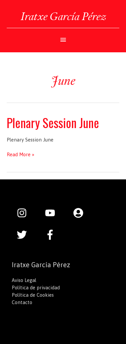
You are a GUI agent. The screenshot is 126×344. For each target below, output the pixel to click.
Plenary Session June (53, 122)
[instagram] (25, 213)
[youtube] (53, 213)
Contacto (22, 302)
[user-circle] (81, 213)
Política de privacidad (36, 287)
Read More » (20, 154)
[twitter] (25, 235)
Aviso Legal (24, 280)
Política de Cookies (33, 295)
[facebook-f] (52, 235)
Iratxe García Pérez (63, 16)
